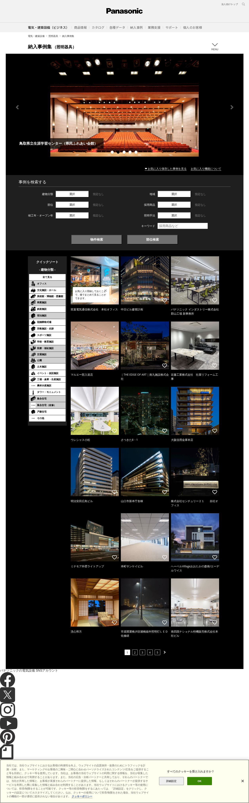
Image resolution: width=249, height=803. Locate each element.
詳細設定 (171, 780)
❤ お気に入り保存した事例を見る (166, 168)
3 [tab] (125, 153)
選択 (72, 194)
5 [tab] (136, 153)
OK (200, 780)
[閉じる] (242, 781)
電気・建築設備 (36, 36)
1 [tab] (113, 153)
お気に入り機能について (206, 168)
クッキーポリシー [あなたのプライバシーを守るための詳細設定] (82, 796)
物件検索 (96, 239)
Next (232, 107)
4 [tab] (131, 153)
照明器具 (53, 36)
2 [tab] (119, 153)
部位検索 (152, 239)
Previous (17, 107)
